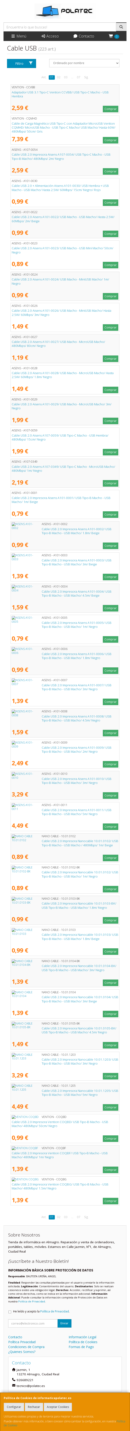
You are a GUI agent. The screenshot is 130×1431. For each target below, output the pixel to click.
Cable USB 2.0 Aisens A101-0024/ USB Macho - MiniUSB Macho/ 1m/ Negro (60, 281)
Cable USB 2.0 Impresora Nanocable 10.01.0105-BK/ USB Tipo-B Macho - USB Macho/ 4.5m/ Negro (63, 1030)
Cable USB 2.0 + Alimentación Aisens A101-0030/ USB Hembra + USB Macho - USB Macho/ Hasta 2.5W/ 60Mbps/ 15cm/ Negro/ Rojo (60, 188)
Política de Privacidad (31, 1301)
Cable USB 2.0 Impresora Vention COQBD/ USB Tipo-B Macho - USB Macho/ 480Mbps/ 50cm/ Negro (60, 1124)
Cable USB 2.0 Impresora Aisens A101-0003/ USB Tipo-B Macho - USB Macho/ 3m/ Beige (61, 562)
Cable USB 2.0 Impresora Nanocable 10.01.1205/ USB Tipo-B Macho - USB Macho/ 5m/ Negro (64, 1093)
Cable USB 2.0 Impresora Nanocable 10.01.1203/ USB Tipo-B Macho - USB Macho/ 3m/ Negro (64, 1061)
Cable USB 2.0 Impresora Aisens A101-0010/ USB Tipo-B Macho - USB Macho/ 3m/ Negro (61, 781)
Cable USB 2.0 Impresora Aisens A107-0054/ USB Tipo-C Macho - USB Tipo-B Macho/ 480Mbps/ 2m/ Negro (61, 156)
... (72, 77)
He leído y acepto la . (41, 1311)
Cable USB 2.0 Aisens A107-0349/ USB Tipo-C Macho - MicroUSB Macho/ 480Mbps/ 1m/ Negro (63, 468)
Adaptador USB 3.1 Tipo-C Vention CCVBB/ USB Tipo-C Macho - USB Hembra (60, 94)
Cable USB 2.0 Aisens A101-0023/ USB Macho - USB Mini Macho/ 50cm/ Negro (62, 250)
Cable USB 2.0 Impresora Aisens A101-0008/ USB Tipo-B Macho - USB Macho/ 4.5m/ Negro (61, 718)
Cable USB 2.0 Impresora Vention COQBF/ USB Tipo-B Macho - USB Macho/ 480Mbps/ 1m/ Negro (60, 1155)
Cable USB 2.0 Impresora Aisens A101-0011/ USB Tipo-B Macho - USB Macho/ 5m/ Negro (61, 812)
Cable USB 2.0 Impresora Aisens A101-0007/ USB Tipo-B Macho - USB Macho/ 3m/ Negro (61, 687)
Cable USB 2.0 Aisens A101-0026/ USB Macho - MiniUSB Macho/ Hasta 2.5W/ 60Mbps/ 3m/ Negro (61, 312)
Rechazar (34, 1407)
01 (51, 77)
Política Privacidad (22, 1342)
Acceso (50, 36)
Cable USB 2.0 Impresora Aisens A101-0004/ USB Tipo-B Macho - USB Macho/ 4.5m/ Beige (61, 593)
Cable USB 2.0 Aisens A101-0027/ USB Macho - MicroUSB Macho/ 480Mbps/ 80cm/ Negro (58, 344)
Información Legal (82, 1337)
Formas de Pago (81, 1347)
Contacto (83, 36)
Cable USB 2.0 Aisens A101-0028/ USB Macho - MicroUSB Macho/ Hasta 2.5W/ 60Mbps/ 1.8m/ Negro (63, 375)
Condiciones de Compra (26, 1347)
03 (65, 77)
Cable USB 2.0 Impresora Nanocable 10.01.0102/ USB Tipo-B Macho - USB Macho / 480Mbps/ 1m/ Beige (64, 843)
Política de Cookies (83, 1342)
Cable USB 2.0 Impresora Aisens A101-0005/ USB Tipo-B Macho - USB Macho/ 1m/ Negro (61, 625)
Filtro (24, 63)
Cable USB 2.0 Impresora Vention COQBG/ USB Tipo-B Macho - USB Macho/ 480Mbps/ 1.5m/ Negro (60, 1186)
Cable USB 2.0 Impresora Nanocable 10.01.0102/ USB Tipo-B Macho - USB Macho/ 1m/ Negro (64, 874)
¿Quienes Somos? (21, 1351)
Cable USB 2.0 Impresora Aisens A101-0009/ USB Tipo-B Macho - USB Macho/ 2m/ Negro (61, 749)
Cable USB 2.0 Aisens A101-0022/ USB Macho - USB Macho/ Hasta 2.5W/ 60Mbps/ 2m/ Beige (63, 219)
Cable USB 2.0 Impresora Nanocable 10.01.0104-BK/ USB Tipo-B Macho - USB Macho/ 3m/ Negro (63, 968)
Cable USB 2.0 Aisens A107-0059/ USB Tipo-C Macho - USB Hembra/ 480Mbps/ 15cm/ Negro (60, 437)
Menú (18, 36)
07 (78, 77)
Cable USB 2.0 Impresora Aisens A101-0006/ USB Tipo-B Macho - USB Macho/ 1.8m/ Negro (61, 656)
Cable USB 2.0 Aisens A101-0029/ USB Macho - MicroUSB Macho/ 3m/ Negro (61, 406)
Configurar (14, 1407)
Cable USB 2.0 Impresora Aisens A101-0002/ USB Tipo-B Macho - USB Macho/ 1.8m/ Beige (61, 531)
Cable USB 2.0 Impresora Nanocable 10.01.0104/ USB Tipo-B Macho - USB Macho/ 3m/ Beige (64, 999)
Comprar (110, 109)
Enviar (64, 1323)
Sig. (86, 77)
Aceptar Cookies (58, 1407)
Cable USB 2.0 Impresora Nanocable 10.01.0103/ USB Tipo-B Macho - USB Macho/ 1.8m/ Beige (64, 936)
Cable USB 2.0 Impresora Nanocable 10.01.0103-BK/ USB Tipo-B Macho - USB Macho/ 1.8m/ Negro (63, 905)
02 (58, 77)
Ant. (43, 77)
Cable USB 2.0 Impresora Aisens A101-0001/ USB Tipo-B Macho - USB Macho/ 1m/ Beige (61, 500)
